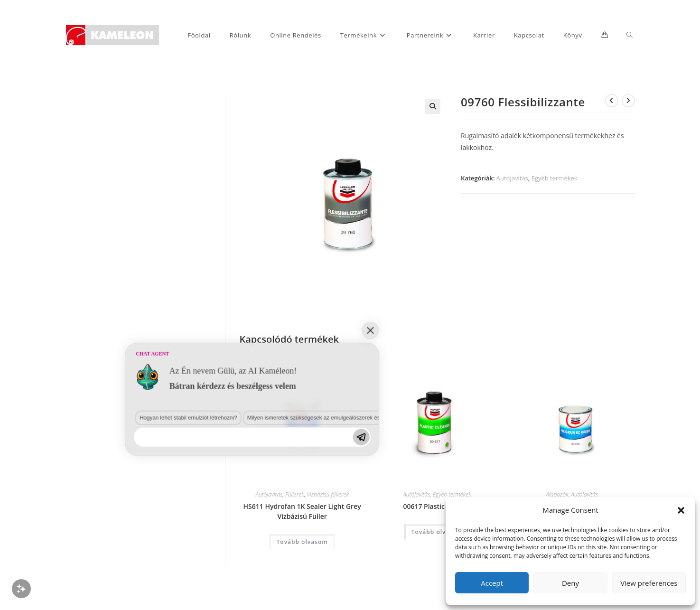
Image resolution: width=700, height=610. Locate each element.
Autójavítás (512, 178)
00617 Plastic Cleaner (437, 506)
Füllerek (294, 494)
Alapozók (557, 494)
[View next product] (628, 100)
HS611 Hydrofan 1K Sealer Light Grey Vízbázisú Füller (302, 511)
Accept (492, 583)
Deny (570, 583)
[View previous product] (611, 100)
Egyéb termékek (555, 178)
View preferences (648, 583)
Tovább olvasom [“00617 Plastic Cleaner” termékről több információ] (437, 532)
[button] (681, 510)
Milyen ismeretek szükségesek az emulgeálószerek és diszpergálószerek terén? (202, 529)
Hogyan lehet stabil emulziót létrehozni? (81, 529)
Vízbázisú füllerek (328, 494)
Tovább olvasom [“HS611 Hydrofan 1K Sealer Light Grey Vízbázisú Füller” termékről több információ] (302, 542)
